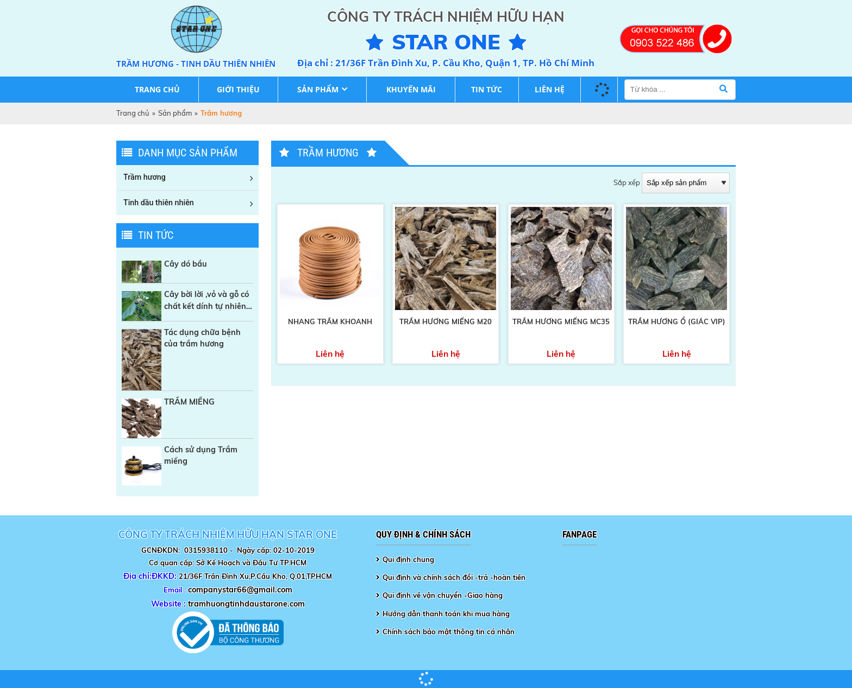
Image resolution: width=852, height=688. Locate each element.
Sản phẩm (318, 89)
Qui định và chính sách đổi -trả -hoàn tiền (454, 577)
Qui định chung (408, 559)
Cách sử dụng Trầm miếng (200, 455)
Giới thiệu (238, 89)
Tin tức (486, 89)
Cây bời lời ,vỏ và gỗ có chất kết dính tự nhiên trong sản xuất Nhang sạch (206, 300)
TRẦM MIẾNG (189, 402)
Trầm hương (144, 177)
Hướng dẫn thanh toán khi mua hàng (446, 613)
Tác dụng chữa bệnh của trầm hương (202, 338)
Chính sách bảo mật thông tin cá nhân (449, 631)
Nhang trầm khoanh (330, 321)
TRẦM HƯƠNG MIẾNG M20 (445, 321)
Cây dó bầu (185, 264)
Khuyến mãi (411, 89)
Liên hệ (550, 89)
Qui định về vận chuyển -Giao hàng (443, 595)
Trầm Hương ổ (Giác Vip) (676, 321)
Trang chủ (157, 89)
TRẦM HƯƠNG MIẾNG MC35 (561, 321)
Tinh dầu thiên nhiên (158, 202)
